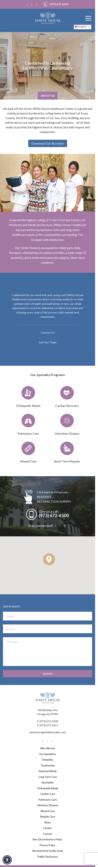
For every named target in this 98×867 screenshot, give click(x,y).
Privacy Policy (47, 845)
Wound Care (47, 811)
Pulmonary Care (48, 799)
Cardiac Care (47, 793)
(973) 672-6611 (49, 725)
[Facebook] (28, 4)
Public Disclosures (47, 856)
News (48, 822)
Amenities (47, 759)
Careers (47, 828)
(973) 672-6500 (54, 515)
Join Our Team (47, 342)
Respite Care (47, 816)
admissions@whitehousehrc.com (47, 732)
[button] (49, 559)
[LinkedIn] (37, 4)
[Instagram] (32, 4)
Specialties (48, 782)
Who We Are (47, 748)
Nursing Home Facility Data (47, 850)
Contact (47, 833)
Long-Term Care (48, 776)
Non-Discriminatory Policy (47, 839)
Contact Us (48, 332)
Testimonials (47, 765)
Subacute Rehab (48, 771)
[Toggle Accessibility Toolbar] (7, 860)
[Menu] (88, 18)
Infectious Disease (47, 805)
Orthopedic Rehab (47, 788)
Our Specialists (47, 754)
